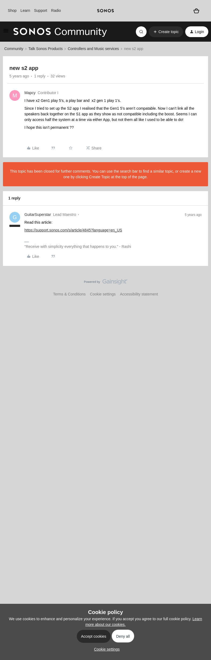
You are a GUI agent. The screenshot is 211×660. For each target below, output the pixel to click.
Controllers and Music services (93, 49)
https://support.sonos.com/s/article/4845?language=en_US (73, 230)
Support (40, 10)
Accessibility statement (139, 294)
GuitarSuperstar (37, 214)
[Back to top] (200, 286)
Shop (12, 10)
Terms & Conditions (69, 294)
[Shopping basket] (196, 10)
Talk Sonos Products (45, 49)
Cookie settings (103, 294)
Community (13, 49)
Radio (56, 10)
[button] (6, 32)
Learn (25, 10)
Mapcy (29, 93)
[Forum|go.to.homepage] (60, 31)
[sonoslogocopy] (105, 11)
